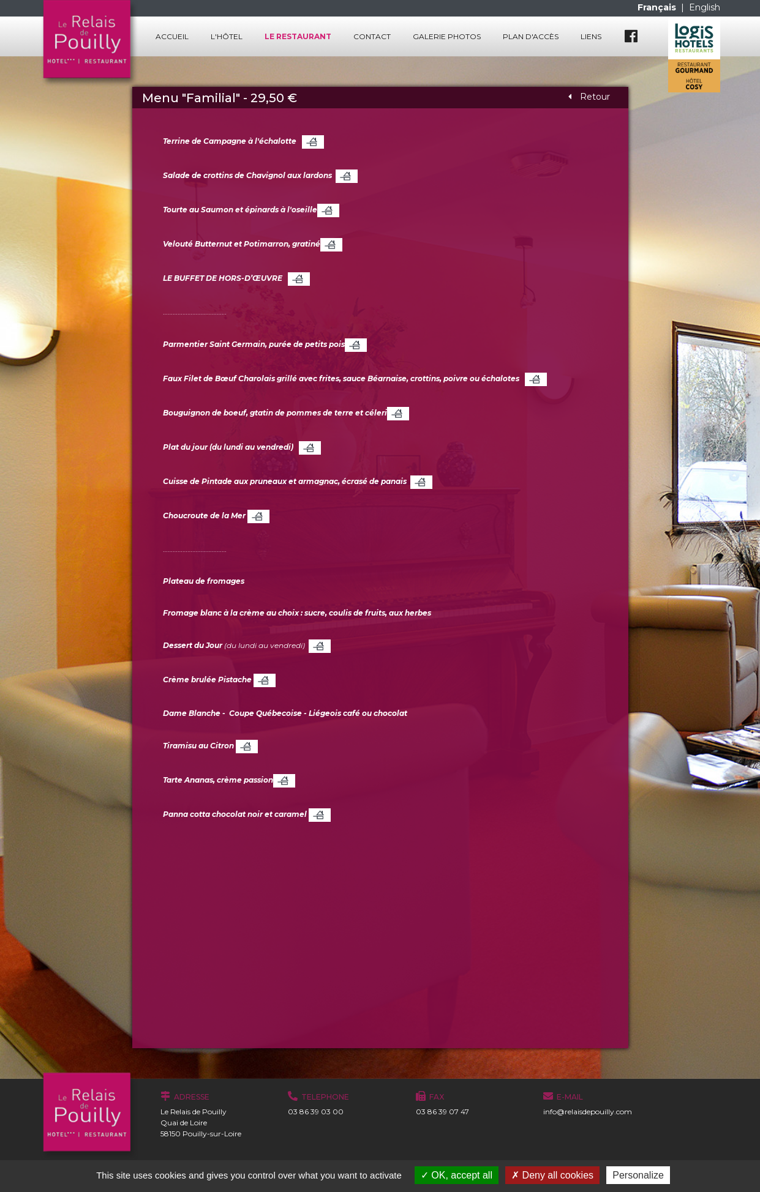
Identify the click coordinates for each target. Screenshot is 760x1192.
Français (658, 7)
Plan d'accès (531, 36)
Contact (372, 36)
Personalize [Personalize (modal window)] (638, 1175)
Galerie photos (447, 36)
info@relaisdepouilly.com (587, 1111)
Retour (589, 96)
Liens (591, 36)
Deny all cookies (552, 1175)
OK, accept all (456, 1175)
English (704, 7)
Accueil (172, 36)
